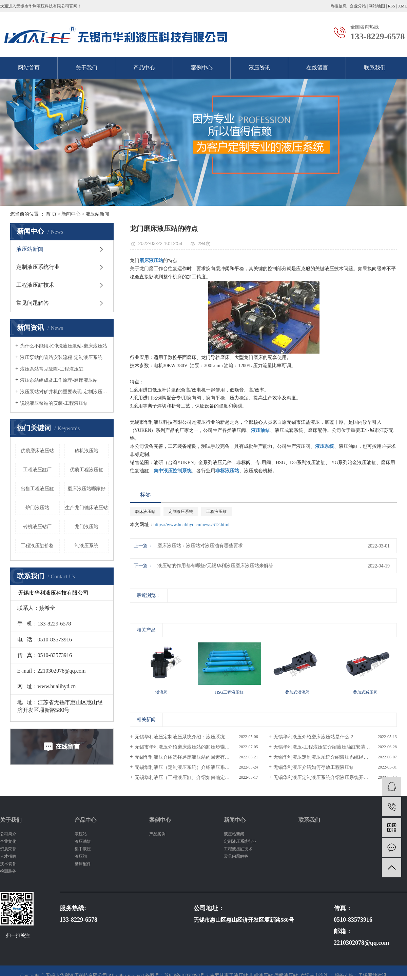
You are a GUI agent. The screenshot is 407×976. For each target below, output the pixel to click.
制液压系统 (86, 545)
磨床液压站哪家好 (86, 488)
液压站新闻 (97, 214)
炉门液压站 (37, 507)
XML (402, 6)
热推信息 (338, 6)
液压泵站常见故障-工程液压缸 (51, 369)
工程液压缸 (216, 511)
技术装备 (8, 863)
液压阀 (81, 856)
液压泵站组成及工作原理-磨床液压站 (59, 380)
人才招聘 (8, 856)
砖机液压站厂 (37, 526)
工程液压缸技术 (35, 285)
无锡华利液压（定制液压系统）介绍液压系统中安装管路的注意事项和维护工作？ (196, 767)
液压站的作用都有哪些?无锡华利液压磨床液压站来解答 (215, 565)
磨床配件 (83, 863)
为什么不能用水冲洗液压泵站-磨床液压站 (63, 345)
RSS (391, 6)
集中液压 (83, 848)
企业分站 (358, 6)
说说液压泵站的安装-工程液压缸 (54, 403)
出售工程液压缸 (37, 488)
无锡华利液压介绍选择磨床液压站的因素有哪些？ (187, 757)
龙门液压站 (86, 526)
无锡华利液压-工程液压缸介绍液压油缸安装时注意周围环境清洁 (335, 747)
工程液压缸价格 (37, 545)
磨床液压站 (145, 511)
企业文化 (8, 841)
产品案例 (157, 834)
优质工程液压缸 (86, 469)
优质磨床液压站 (37, 450)
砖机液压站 (86, 450)
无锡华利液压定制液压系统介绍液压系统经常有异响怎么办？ (335, 757)
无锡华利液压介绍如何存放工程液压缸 (313, 767)
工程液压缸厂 (37, 469)
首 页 (51, 214)
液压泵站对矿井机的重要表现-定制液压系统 (64, 391)
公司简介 (8, 834)
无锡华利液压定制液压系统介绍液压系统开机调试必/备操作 (335, 777)
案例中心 (202, 68)
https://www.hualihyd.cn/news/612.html (192, 524)
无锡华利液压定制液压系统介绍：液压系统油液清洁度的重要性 (196, 736)
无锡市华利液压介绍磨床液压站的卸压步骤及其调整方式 (194, 747)
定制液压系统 (181, 511)
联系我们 (375, 68)
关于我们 (86, 68)
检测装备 (8, 871)
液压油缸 (83, 841)
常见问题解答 (32, 303)
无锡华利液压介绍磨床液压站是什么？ (313, 736)
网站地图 (377, 6)
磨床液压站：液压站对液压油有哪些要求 (200, 545)
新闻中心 (70, 214)
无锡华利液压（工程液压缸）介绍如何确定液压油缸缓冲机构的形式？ (196, 777)
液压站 (81, 834)
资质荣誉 (8, 848)
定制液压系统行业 (38, 267)
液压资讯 (259, 68)
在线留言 (317, 68)
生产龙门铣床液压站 (86, 507)
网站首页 (29, 68)
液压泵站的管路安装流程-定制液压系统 (61, 357)
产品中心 (144, 68)
